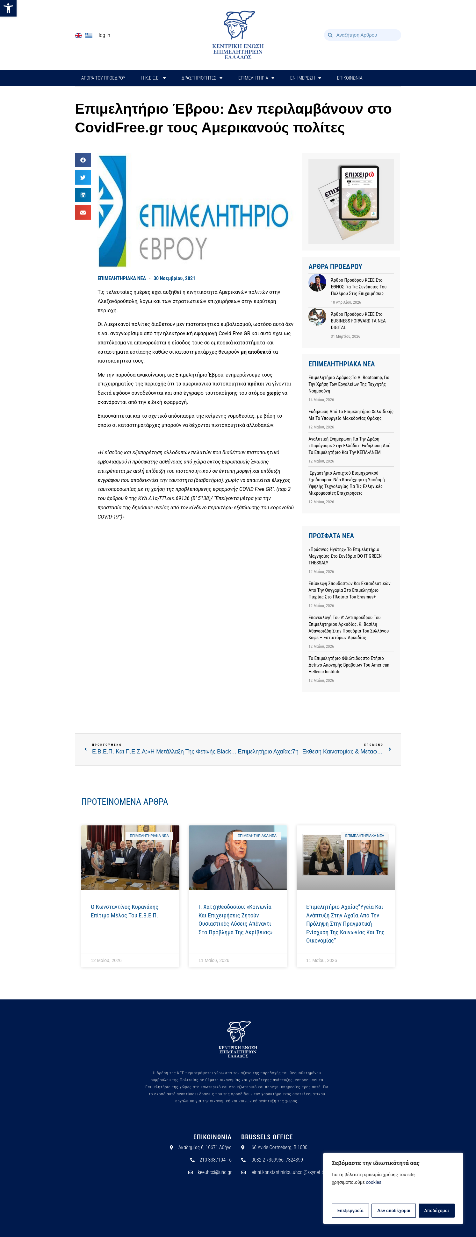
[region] (393, 1188)
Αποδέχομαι (436, 1210)
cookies (373, 1182)
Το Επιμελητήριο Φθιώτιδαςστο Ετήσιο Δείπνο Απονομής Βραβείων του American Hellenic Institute (348, 665)
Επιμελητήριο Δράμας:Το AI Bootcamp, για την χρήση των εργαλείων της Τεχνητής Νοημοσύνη (348, 384)
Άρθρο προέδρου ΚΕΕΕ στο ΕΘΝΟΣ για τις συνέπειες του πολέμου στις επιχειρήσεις (358, 286)
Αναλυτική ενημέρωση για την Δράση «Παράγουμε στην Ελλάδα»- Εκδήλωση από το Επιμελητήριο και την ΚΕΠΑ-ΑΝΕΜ (349, 445)
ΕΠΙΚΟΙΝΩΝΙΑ (350, 78)
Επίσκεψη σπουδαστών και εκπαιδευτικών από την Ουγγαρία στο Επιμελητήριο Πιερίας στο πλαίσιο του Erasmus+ (349, 590)
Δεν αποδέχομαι (394, 1210)
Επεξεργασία (350, 1210)
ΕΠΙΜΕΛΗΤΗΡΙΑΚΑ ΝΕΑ (121, 278)
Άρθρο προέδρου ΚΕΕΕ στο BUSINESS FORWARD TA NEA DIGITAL (358, 320)
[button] (8, 8)
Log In (104, 35)
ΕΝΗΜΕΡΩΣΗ (305, 78)
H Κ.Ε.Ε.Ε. (153, 78)
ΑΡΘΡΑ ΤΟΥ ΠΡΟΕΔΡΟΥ (103, 78)
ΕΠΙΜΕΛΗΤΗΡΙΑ (256, 78)
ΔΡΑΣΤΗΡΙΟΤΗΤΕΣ (202, 78)
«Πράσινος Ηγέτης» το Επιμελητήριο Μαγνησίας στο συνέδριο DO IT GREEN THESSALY (345, 556)
